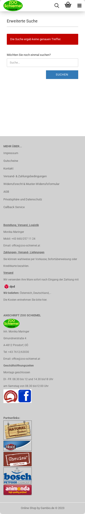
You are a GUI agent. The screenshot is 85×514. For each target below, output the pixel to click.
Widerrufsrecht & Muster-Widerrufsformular (31, 184)
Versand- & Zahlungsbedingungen (25, 176)
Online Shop (28, 508)
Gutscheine (10, 160)
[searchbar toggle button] (56, 5)
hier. (44, 299)
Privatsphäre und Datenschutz (22, 199)
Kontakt (8, 168)
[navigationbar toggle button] (79, 5)
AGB (6, 191)
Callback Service (14, 207)
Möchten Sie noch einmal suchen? (29, 55)
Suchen (62, 74)
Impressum (10, 153)
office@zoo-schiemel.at (26, 245)
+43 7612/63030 (18, 352)
